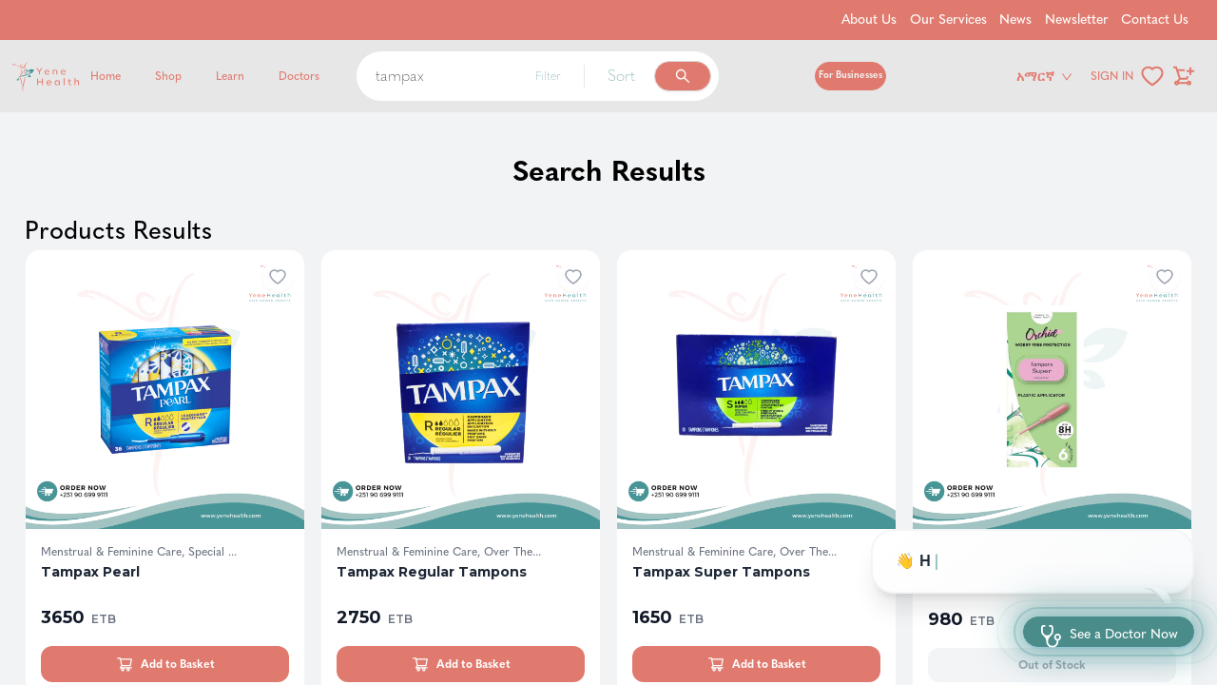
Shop (168, 76)
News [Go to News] (1015, 19)
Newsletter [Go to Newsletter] (1077, 19)
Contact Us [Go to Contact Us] (1154, 19)
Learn (230, 76)
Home (105, 76)
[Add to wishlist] (277, 277)
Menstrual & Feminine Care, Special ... (139, 551)
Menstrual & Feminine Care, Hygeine (1022, 551)
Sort (621, 76)
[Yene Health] (136, 76)
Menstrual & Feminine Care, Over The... (439, 551)
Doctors (299, 76)
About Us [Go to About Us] (869, 19)
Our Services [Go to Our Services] (948, 19)
